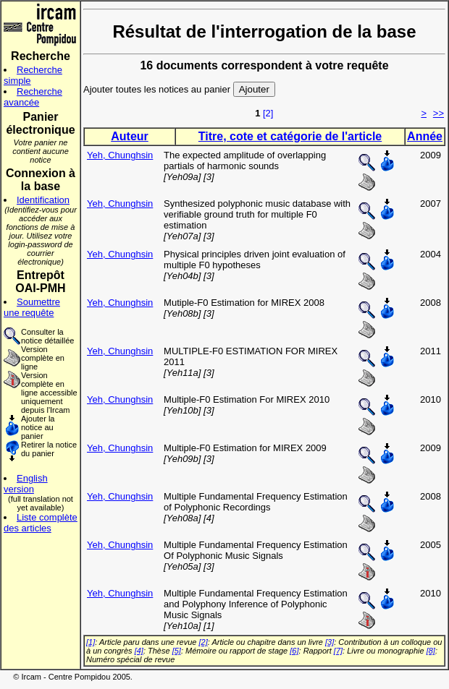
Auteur (129, 136)
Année (424, 136)
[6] (294, 650)
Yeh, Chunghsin (120, 155)
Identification (43, 199)
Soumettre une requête (32, 307)
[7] (338, 650)
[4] (139, 650)
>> (438, 113)
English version (26, 484)
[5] (176, 650)
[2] (268, 113)
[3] (329, 642)
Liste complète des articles (40, 523)
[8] (431, 650)
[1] (90, 642)
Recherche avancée (33, 97)
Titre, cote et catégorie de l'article (290, 136)
